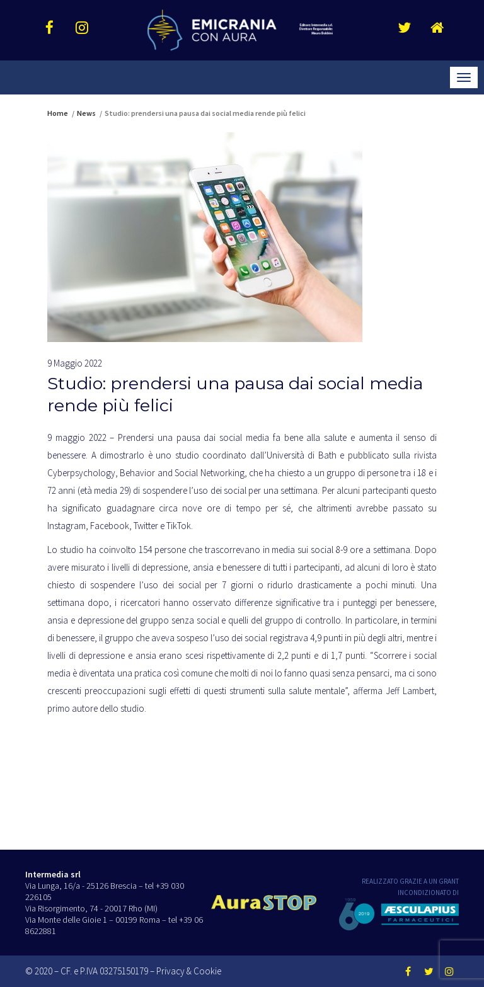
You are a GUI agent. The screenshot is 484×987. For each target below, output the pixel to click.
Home (57, 113)
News (86, 113)
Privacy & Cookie (188, 971)
